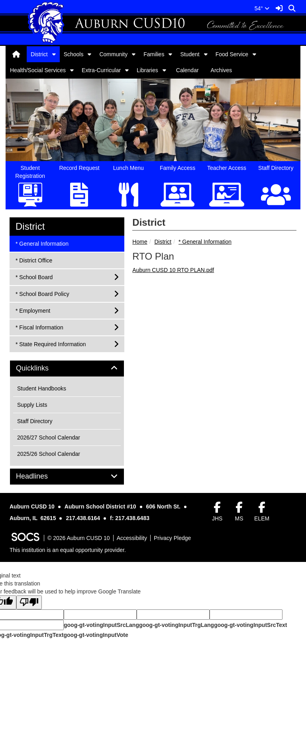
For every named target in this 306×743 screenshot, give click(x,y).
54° (262, 8)
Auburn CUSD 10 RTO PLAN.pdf (173, 270)
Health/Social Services (38, 70)
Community (113, 54)
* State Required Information (50, 343)
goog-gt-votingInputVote (95, 635)
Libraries (147, 70)
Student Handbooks (41, 388)
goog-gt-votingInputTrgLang (176, 625)
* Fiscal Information (39, 327)
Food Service (232, 54)
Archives (221, 70)
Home (139, 241)
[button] (54, 54)
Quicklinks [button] (41, 368)
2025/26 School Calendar (48, 454)
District (39, 54)
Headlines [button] (41, 476)
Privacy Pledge (172, 538)
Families (153, 54)
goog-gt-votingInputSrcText (250, 625)
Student (189, 54)
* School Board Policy (42, 293)
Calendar (187, 70)
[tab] (67, 368)
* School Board (34, 276)
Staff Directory (34, 421)
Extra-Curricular (101, 70)
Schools (74, 54)
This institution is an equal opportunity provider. (68, 550)
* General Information (204, 241)
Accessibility (132, 538)
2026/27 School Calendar (48, 437)
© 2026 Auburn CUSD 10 (78, 538)
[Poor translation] (29, 602)
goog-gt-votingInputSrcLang (101, 625)
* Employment (32, 310)
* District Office (33, 260)
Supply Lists (32, 405)
